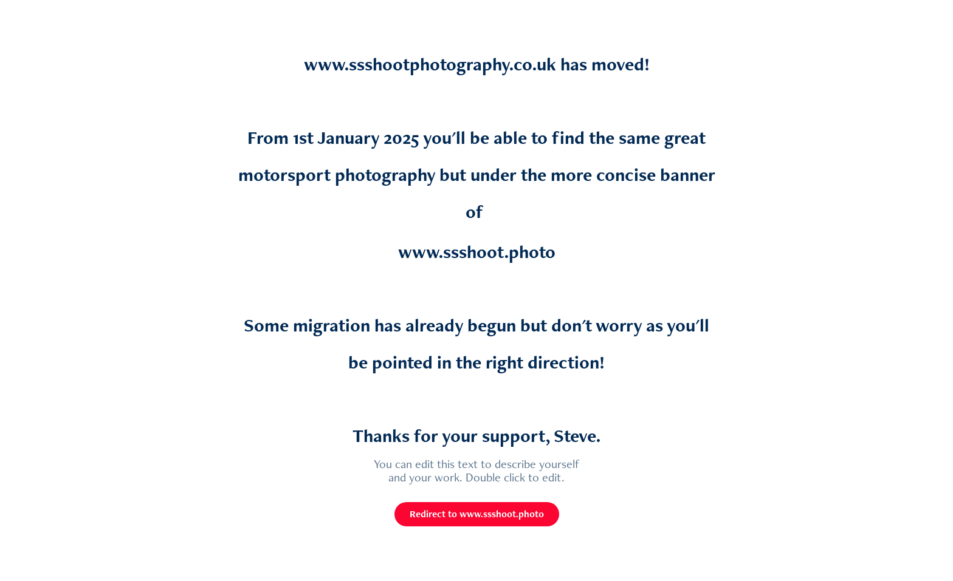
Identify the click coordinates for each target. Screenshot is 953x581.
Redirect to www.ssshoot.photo (477, 514)
